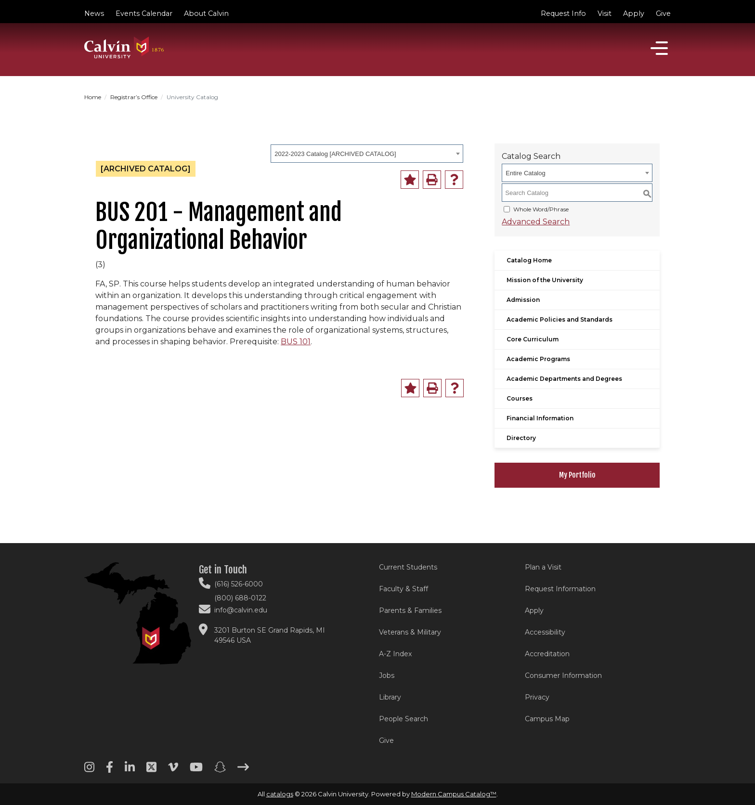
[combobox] (367, 153)
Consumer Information (563, 675)
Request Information (560, 588)
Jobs (386, 675)
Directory (521, 437)
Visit (605, 13)
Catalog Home (529, 260)
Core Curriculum (533, 339)
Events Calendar (144, 13)
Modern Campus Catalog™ (453, 794)
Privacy (537, 697)
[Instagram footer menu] (89, 770)
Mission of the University (545, 280)
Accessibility (545, 632)
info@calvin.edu (240, 610)
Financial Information (540, 418)
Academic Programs (538, 359)
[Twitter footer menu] (151, 770)
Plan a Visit (543, 567)
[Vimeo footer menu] (173, 770)
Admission (523, 299)
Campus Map (547, 718)
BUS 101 (296, 341)
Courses (520, 398)
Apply (633, 13)
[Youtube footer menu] (196, 770)
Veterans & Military (410, 632)
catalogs (279, 794)
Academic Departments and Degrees (564, 378)
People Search (403, 718)
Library (390, 697)
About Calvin (206, 13)
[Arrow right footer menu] (243, 770)
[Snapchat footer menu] (220, 770)
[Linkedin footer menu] (130, 770)
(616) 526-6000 (238, 584)
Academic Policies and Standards (559, 319)
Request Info (563, 13)
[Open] (659, 48)
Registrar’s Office (133, 97)
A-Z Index (395, 653)
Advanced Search (536, 221)
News (94, 13)
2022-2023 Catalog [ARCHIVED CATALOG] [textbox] (335, 153)
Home (92, 97)
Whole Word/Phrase (541, 209)
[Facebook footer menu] (109, 770)
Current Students (408, 567)
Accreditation (547, 653)
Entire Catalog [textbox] (525, 173)
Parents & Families (410, 610)
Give (663, 13)
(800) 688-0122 (240, 598)
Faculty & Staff (403, 588)
